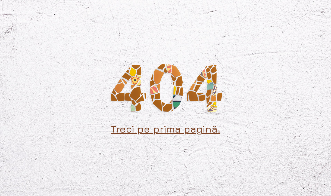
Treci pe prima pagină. (165, 129)
